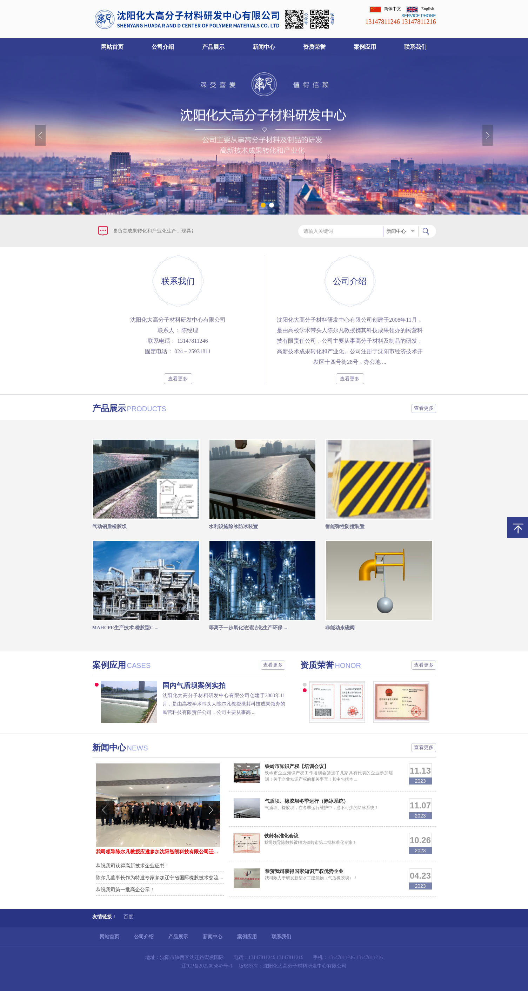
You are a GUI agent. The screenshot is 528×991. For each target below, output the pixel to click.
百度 (128, 916)
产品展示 (213, 47)
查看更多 (178, 378)
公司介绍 (163, 47)
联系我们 (415, 47)
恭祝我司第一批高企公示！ (125, 889)
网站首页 (112, 47)
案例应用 (365, 47)
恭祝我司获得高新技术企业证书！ (132, 865)
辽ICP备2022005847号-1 (206, 966)
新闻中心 (264, 47)
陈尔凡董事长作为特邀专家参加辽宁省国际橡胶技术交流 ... (159, 877)
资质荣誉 (314, 47)
